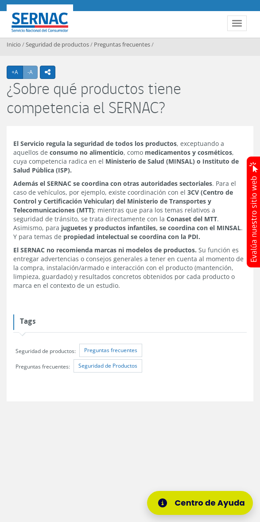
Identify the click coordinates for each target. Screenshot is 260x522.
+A (17, 72)
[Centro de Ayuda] (203, 503)
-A (32, 72)
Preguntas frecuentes (122, 44)
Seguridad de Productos (107, 365)
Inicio (14, 44)
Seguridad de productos (57, 44)
